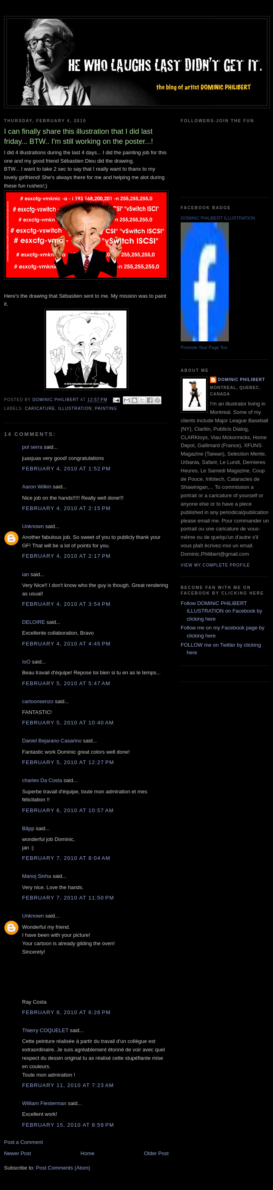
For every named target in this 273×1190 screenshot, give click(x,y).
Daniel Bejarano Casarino (51, 741)
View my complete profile (215, 565)
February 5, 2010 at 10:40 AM (68, 723)
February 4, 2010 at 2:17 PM (66, 556)
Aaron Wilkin (36, 487)
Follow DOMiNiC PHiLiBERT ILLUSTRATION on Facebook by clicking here (221, 611)
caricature (40, 408)
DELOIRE (33, 622)
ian (25, 574)
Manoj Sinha (36, 876)
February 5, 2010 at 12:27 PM (68, 762)
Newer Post (17, 1153)
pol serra (32, 447)
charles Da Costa (42, 780)
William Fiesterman (44, 1103)
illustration (75, 408)
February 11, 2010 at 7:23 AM (68, 1085)
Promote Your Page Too (204, 347)
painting (106, 408)
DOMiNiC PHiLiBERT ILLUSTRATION (218, 218)
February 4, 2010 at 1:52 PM (66, 469)
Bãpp (28, 828)
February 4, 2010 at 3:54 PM (66, 604)
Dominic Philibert (241, 379)
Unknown (33, 526)
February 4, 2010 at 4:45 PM (66, 644)
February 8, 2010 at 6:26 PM (66, 1012)
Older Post (156, 1153)
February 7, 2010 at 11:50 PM (68, 898)
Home (88, 1153)
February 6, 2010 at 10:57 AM (68, 810)
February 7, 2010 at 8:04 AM (66, 858)
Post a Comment (23, 1142)
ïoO (26, 662)
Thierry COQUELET (45, 1030)
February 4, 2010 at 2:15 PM (66, 508)
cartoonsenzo (37, 701)
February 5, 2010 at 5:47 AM (66, 683)
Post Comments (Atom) (63, 1168)
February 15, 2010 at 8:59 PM (68, 1125)
